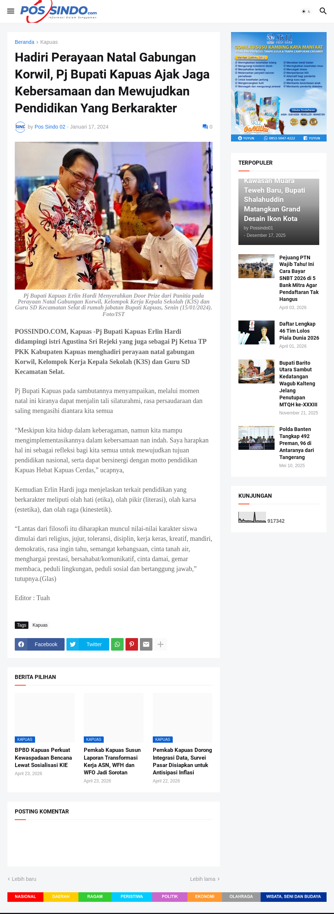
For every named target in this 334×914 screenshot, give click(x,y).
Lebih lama (203, 879)
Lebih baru (24, 879)
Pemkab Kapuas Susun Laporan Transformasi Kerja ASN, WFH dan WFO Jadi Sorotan (112, 761)
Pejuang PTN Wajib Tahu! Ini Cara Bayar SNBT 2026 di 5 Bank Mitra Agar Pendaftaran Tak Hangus (298, 278)
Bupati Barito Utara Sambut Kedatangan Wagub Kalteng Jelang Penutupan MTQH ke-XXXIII (298, 383)
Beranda (24, 42)
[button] (10, 11)
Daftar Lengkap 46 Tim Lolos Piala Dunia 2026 (299, 331)
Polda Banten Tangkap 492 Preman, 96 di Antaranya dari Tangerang (296, 443)
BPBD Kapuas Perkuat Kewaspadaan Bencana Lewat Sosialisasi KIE (43, 757)
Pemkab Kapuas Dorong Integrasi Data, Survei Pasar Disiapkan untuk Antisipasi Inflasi (182, 761)
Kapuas (49, 42)
